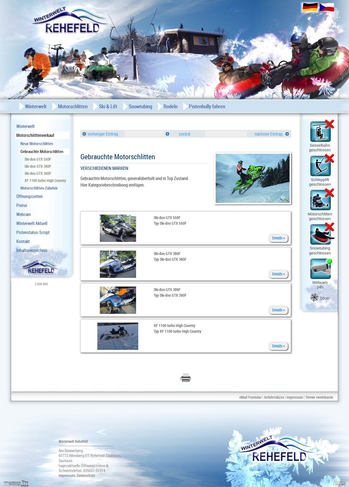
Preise (21, 205)
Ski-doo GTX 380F (38, 166)
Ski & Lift (108, 106)
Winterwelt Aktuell (31, 223)
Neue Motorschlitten (36, 143)
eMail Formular (250, 397)
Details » (278, 238)
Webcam (23, 214)
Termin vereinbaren (319, 397)
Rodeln (170, 106)
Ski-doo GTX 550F (38, 159)
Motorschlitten (73, 106)
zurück (178, 134)
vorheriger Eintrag (100, 134)
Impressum (295, 397)
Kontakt (23, 241)
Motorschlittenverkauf (35, 135)
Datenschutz (86, 475)
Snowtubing (140, 106)
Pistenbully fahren (207, 106)
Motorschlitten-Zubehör (39, 188)
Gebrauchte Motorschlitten (41, 151)
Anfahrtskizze (274, 397)
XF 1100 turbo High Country (45, 180)
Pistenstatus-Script (33, 232)
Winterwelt (25, 126)
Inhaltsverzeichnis (31, 250)
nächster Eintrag (272, 134)
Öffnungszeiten (29, 196)
